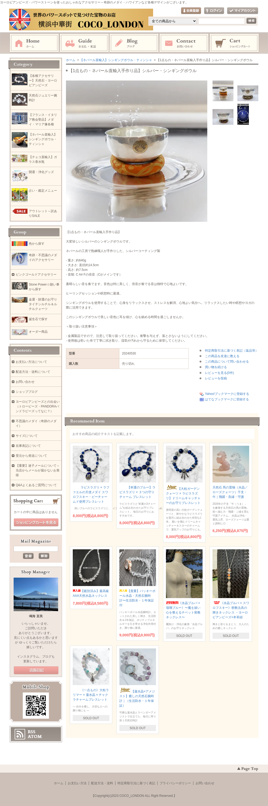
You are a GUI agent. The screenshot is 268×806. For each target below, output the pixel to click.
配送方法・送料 (102, 783)
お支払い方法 (77, 783)
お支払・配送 (84, 43)
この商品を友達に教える (222, 356)
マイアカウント (242, 10)
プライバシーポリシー (175, 783)
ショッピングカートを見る (36, 522)
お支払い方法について (31, 362)
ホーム (34, 43)
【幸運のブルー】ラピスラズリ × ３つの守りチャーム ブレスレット (137, 492)
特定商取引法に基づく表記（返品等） (231, 350)
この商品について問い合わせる (227, 361)
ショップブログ (27, 392)
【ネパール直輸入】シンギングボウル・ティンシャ (116, 60)
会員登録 (191, 10)
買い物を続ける (216, 367)
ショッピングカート (234, 43)
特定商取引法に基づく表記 (136, 783)
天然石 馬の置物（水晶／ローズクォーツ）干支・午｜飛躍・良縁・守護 (230, 492)
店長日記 (36, 670)
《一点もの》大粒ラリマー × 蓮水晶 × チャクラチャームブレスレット (91, 694)
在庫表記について (28, 446)
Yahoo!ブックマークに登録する (227, 394)
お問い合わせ (184, 43)
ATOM (35, 736)
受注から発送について (31, 456)
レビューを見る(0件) (219, 373)
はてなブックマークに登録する (227, 399)
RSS (31, 731)
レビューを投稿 (216, 378)
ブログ (134, 43)
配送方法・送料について (33, 372)
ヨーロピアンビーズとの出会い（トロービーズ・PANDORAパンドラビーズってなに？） (38, 406)
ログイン (214, 10)
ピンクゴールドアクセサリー (36, 274)
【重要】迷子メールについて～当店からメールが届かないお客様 (38, 470)
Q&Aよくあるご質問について (36, 485)
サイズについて (27, 436)
